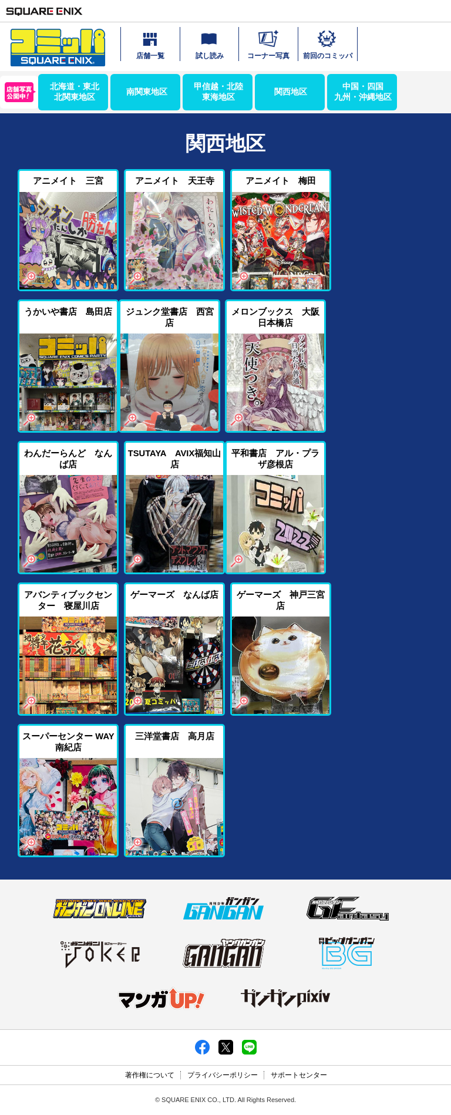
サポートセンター (299, 1075)
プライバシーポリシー (222, 1075)
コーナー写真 (268, 43)
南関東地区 (146, 91)
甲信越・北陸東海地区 (218, 92)
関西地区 (290, 91)
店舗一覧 (150, 43)
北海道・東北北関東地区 (74, 92)
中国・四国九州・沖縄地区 (363, 92)
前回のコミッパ (327, 43)
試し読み (209, 43)
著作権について (149, 1075)
